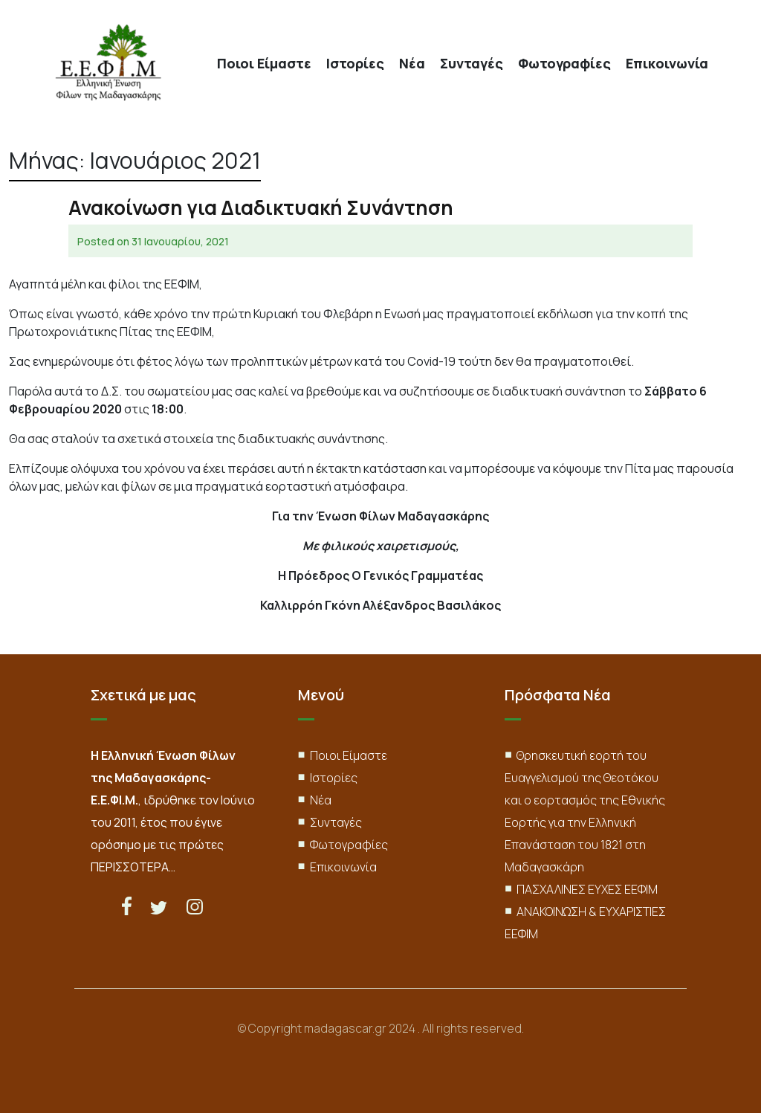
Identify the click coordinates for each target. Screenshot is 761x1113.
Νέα (412, 63)
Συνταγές (471, 63)
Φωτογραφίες (564, 63)
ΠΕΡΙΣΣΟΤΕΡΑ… (133, 867)
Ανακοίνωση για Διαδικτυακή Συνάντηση (260, 207)
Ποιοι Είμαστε (264, 63)
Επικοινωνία (667, 63)
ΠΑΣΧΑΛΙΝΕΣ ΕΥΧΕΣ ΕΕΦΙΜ (587, 889)
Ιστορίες (355, 63)
